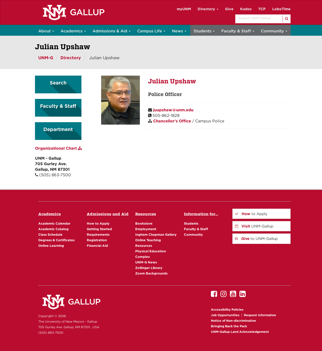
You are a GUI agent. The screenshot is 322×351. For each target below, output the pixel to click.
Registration (97, 240)
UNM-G (45, 57)
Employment (145, 229)
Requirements (98, 234)
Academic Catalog (53, 229)
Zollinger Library (148, 268)
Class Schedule (50, 234)
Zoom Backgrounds (151, 273)
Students (204, 31)
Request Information (260, 315)
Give (229, 9)
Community (274, 31)
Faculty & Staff (237, 31)
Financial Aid (97, 245)
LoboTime (281, 9)
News (179, 31)
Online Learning (51, 245)
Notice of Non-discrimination (233, 320)
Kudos (246, 9)
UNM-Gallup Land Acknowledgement (240, 331)
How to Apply (98, 223)
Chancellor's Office (172, 121)
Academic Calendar (54, 223)
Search (58, 83)
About (46, 31)
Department (58, 129)
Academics (73, 31)
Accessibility (227, 309)
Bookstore (143, 223)
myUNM (184, 9)
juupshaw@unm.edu (173, 110)
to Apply (251, 214)
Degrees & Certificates (56, 240)
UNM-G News (146, 262)
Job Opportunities (225, 315)
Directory (208, 9)
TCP (262, 9)
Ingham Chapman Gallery (156, 234)
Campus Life (151, 31)
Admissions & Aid (112, 31)
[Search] (286, 19)
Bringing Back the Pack (229, 326)
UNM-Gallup (254, 226)
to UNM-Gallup (256, 238)
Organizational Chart (58, 148)
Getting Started (99, 229)
